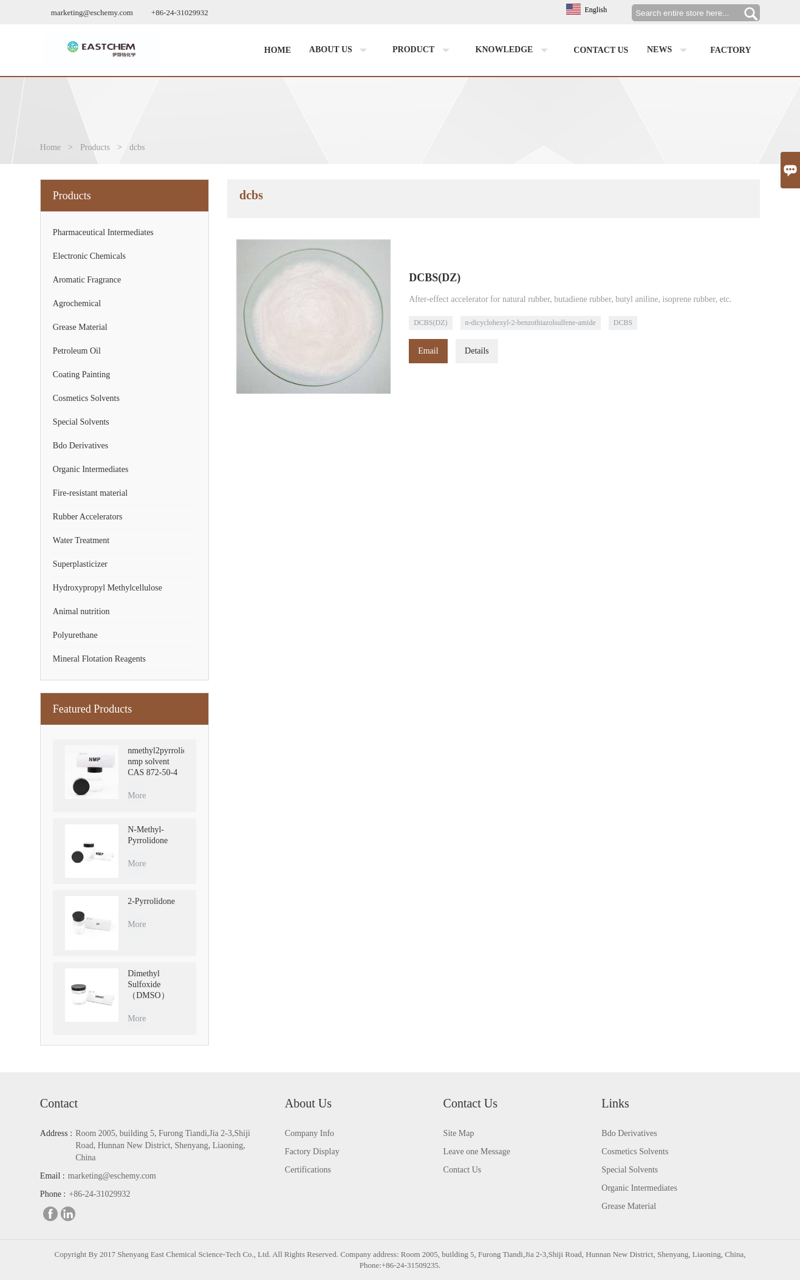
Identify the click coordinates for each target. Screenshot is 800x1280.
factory (730, 50)
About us (340, 50)
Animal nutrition (81, 611)
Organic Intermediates (91, 469)
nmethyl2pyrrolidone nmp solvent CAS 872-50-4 (156, 761)
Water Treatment (81, 540)
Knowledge (514, 50)
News (669, 50)
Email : (52, 1175)
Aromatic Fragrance (87, 279)
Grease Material (80, 327)
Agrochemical (77, 303)
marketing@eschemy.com (92, 12)
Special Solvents (81, 421)
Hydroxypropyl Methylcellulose (107, 587)
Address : (56, 1133)
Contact (59, 1103)
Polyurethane (75, 635)
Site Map (458, 1133)
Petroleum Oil (77, 350)
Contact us (600, 50)
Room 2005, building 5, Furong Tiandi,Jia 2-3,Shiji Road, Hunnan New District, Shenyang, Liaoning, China (162, 1145)
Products (95, 147)
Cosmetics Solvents (86, 398)
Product (423, 50)
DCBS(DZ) (430, 322)
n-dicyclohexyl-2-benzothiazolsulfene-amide (530, 322)
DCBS (623, 322)
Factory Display (312, 1151)
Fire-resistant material (90, 493)
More (137, 795)
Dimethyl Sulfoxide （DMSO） (148, 984)
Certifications (308, 1169)
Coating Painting (82, 374)
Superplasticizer (80, 564)
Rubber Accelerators (88, 516)
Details (477, 350)
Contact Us (462, 1169)
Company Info (309, 1133)
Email (428, 350)
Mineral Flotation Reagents (99, 658)
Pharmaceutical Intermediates (103, 232)
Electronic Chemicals (89, 256)
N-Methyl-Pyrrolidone (148, 835)
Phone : (53, 1194)
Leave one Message (476, 1151)
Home (277, 50)
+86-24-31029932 (179, 12)
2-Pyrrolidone (151, 901)
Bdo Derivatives (80, 445)
